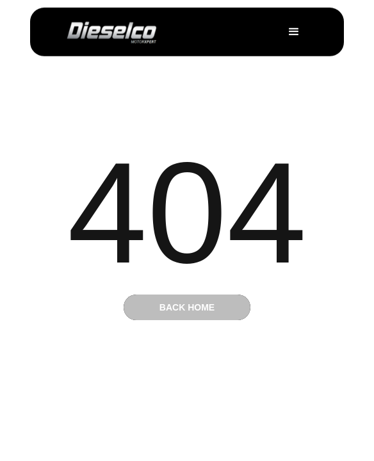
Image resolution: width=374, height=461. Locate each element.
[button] (294, 31)
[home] (112, 31)
